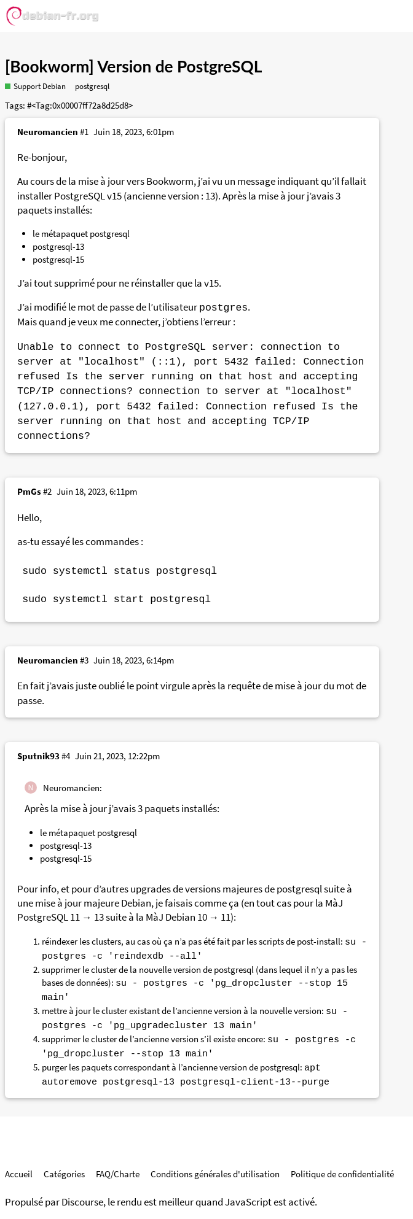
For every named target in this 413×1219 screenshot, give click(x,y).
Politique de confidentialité (342, 1174)
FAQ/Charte (118, 1174)
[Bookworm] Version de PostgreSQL (133, 66)
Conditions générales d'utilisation (215, 1174)
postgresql (92, 86)
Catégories (64, 1174)
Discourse (82, 1202)
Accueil (19, 1174)
